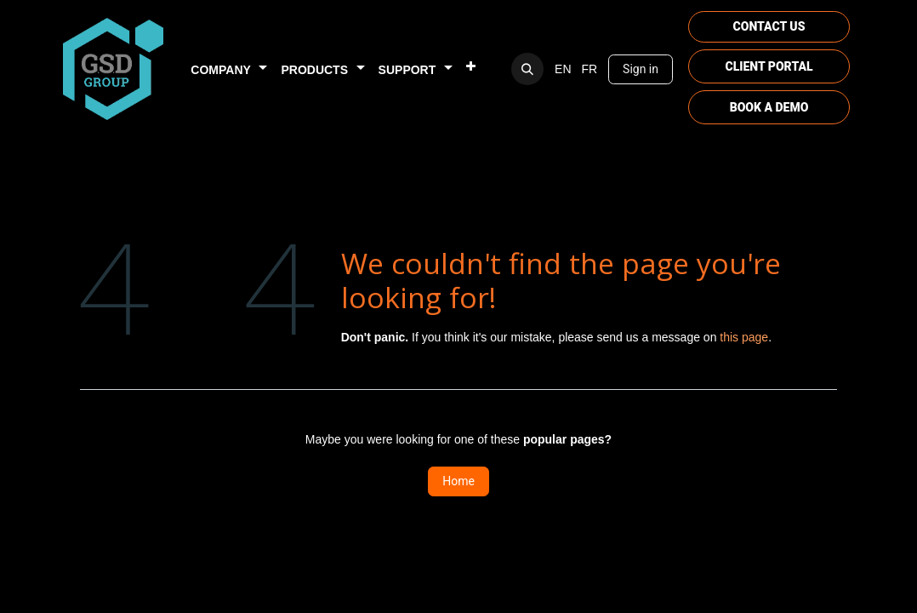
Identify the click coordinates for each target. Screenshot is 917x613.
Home (458, 481)
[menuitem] (229, 69)
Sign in (640, 69)
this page (744, 337)
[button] (527, 69)
